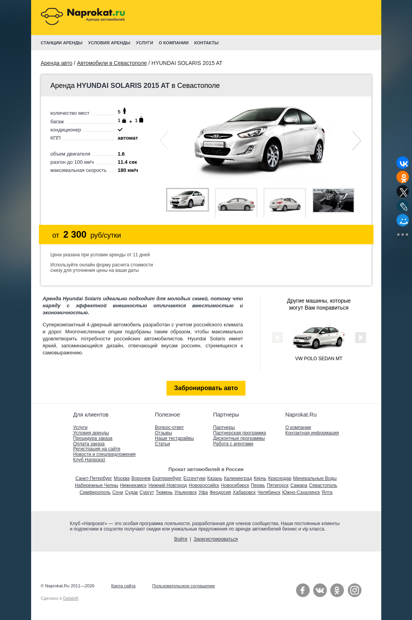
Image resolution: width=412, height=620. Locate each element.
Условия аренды (91, 433)
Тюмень (164, 492)
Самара (298, 485)
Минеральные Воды (315, 478)
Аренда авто (56, 63)
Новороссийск (204, 485)
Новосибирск (235, 485)
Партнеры (224, 427)
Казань (215, 478)
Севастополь (323, 485)
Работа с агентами (233, 444)
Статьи (162, 444)
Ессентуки (194, 478)
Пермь (258, 485)
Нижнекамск (133, 485)
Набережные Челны (96, 485)
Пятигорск (278, 485)
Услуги (80, 427)
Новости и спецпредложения (104, 454)
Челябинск (269, 492)
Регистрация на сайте (97, 449)
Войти (181, 539)
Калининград (238, 478)
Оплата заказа (89, 444)
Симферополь (95, 492)
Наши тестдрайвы (174, 438)
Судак (131, 492)
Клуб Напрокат (89, 459)
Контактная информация (312, 433)
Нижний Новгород (167, 485)
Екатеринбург (167, 478)
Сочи (117, 492)
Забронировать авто (206, 388)
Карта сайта (123, 585)
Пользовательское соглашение (183, 585)
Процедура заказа (92, 438)
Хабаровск (244, 492)
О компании (298, 427)
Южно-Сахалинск (301, 492)
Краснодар (279, 478)
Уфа (203, 492)
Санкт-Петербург (93, 478)
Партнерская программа (239, 433)
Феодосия (220, 492)
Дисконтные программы (239, 438)
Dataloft (70, 598)
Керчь (260, 478)
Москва (122, 478)
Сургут (147, 492)
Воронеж (141, 478)
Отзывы (163, 433)
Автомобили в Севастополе (112, 63)
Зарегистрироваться (216, 539)
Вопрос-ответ (169, 427)
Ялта (327, 492)
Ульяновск (185, 492)
